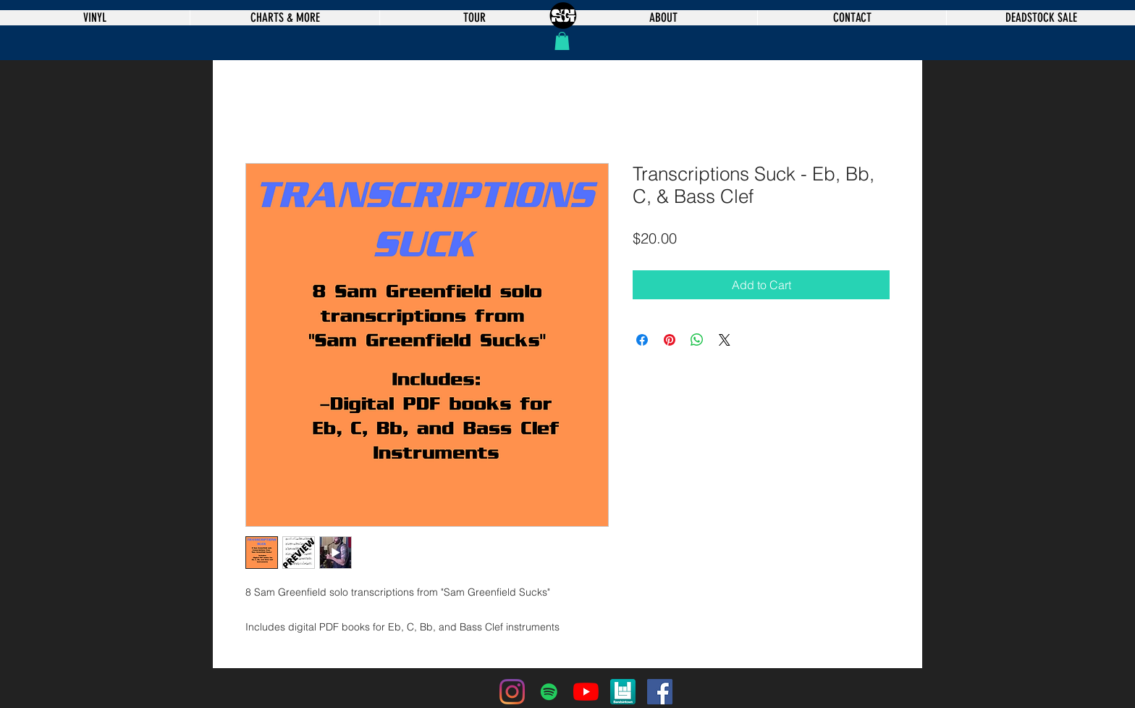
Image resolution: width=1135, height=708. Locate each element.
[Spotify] (549, 691)
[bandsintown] (623, 691)
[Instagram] (512, 691)
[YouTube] (586, 691)
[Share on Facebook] (642, 340)
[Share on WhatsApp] (697, 340)
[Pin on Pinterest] (669, 340)
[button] (562, 41)
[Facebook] (659, 691)
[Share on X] (724, 340)
